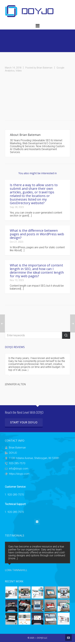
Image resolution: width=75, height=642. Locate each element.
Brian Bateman (44, 67)
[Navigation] (37, 25)
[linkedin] (37, 522)
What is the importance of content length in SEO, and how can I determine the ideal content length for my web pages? (37, 270)
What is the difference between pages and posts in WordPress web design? (37, 234)
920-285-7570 (17, 463)
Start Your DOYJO (23, 422)
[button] (66, 335)
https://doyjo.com (19, 473)
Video (19, 70)
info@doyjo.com (18, 468)
